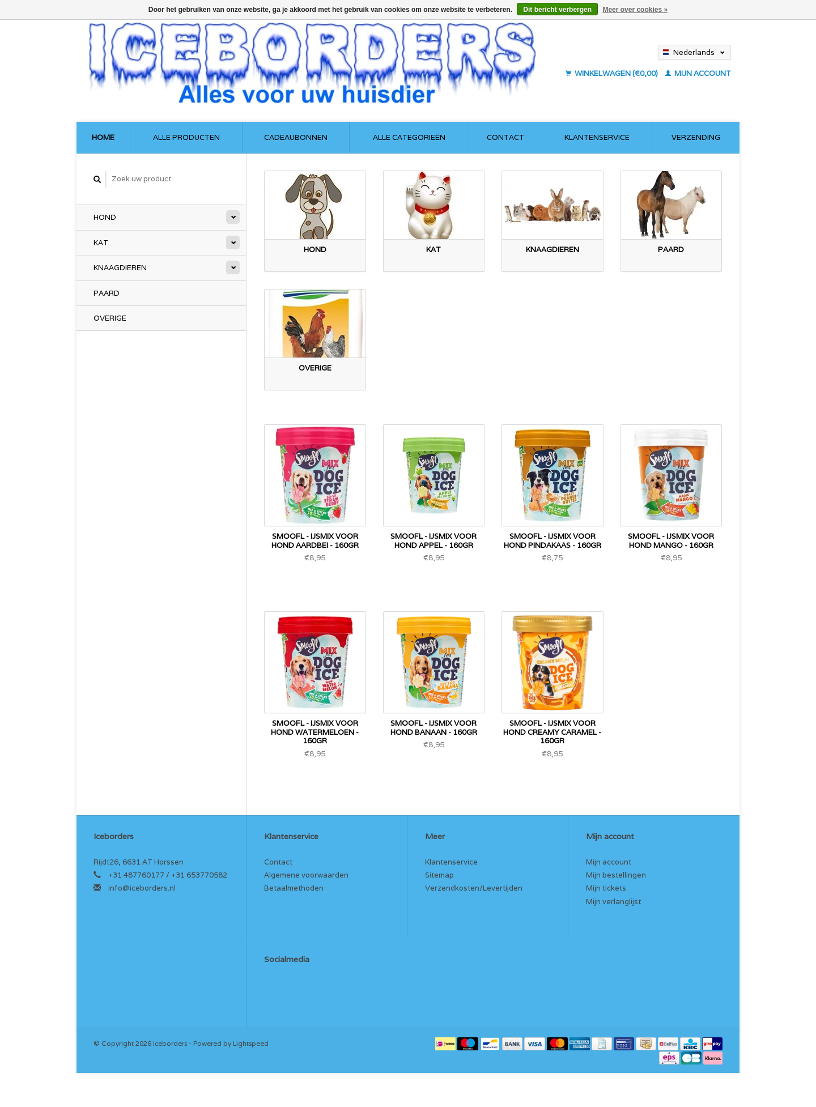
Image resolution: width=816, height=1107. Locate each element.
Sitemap (439, 875)
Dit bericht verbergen (557, 10)
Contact (505, 137)
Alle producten (186, 137)
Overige (110, 318)
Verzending (696, 137)
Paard (107, 293)
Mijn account (698, 73)
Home (103, 137)
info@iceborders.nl (142, 888)
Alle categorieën (409, 137)
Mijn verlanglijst (613, 901)
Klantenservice (597, 137)
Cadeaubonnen (296, 137)
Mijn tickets (606, 888)
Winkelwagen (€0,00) (613, 73)
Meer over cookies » (635, 10)
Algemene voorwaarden (306, 875)
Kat (101, 243)
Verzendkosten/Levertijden (473, 888)
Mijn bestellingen (616, 875)
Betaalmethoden (294, 888)
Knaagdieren (120, 268)
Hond (105, 217)
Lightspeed (251, 1043)
